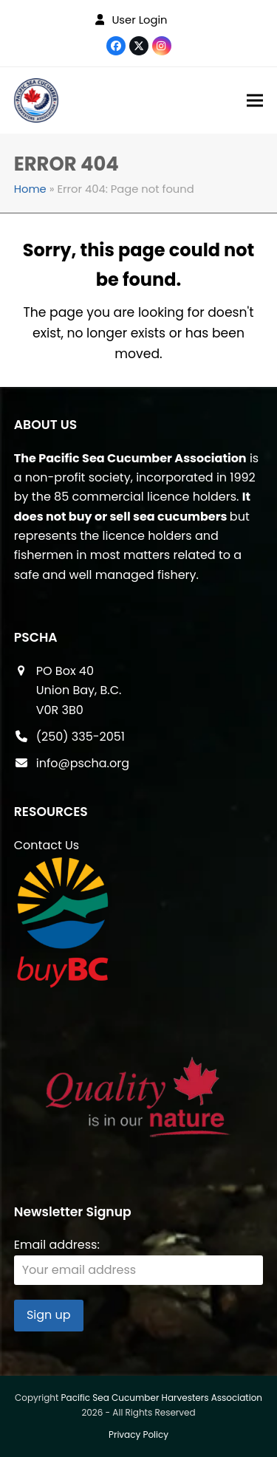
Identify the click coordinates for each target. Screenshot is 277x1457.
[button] (255, 101)
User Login (139, 20)
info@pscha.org (82, 763)
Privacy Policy (138, 1434)
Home (30, 189)
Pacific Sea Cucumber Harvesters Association (161, 1397)
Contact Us (46, 845)
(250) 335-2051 (80, 736)
